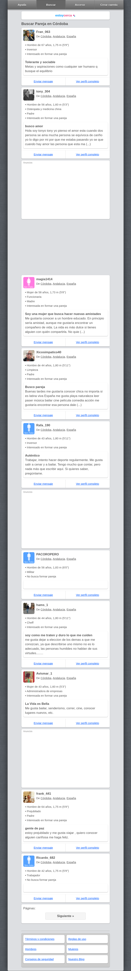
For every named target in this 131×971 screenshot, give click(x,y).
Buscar (51, 4)
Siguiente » (65, 916)
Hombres (31, 949)
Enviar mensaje (43, 81)
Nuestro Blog (76, 959)
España (71, 36)
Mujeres (73, 949)
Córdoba (46, 36)
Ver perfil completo (87, 81)
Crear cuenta (108, 4)
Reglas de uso (77, 939)
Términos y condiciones (40, 939)
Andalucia (59, 36)
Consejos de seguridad (39, 959)
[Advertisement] (65, 191)
